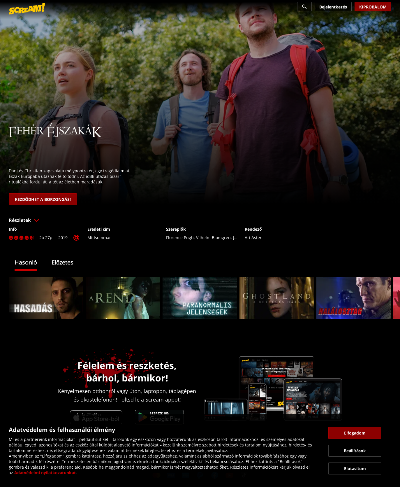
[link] (27, 9)
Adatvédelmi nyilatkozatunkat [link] (45, 472)
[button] (200, 220)
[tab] (30, 263)
